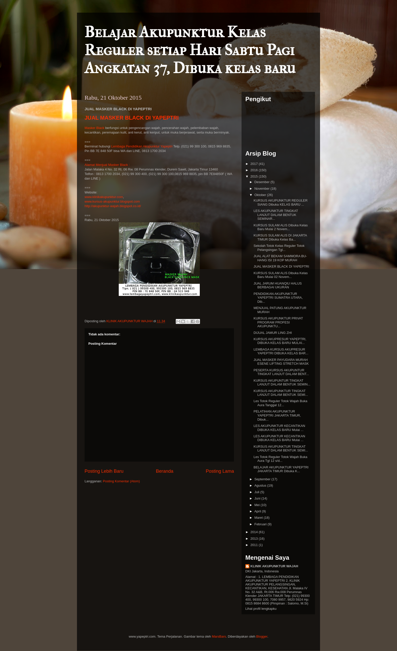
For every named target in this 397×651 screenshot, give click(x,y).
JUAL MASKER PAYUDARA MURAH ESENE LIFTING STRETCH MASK (281, 362)
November (262, 188)
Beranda (164, 471)
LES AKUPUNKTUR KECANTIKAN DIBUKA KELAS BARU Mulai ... (279, 428)
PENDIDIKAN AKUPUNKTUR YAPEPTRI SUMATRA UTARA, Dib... (278, 297)
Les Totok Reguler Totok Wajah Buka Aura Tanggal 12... (280, 403)
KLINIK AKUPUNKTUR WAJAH (274, 566)
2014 (254, 532)
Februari (261, 524)
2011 (254, 545)
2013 (254, 538)
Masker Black (94, 128)
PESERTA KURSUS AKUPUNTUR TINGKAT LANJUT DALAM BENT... (281, 372)
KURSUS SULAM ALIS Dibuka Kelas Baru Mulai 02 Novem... (280, 275)
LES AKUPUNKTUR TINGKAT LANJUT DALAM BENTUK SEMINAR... (275, 215)
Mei (257, 505)
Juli (257, 492)
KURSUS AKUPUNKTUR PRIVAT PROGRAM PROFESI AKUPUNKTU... (278, 322)
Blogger (261, 636)
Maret (259, 517)
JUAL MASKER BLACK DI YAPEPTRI (132, 118)
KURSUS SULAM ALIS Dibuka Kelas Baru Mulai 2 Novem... (280, 227)
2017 (254, 164)
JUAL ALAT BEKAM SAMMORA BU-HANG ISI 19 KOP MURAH (280, 258)
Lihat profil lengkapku (260, 609)
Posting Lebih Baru (104, 471)
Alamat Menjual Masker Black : (107, 165)
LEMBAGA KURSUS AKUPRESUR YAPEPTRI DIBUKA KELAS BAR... (280, 351)
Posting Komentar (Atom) (121, 481)
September (262, 479)
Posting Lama (220, 471)
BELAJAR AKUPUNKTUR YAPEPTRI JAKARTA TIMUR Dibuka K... (280, 469)
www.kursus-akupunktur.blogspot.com (112, 201)
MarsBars (219, 636)
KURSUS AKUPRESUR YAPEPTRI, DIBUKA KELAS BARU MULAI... (279, 341)
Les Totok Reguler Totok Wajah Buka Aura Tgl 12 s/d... (280, 459)
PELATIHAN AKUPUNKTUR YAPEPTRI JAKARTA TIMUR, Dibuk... (277, 415)
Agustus (260, 485)
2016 (254, 170)
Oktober (260, 195)
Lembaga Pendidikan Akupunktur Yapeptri (142, 146)
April (258, 511)
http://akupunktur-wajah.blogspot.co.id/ (113, 206)
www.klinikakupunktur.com (104, 197)
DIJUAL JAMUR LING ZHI (272, 333)
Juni (257, 498)
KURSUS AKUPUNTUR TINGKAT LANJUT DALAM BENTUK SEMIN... (281, 382)
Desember (262, 182)
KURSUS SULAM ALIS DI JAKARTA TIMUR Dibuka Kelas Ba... (280, 237)
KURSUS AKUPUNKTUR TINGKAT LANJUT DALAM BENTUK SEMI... (280, 393)
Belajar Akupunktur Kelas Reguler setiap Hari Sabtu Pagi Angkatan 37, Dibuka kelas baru (190, 50)
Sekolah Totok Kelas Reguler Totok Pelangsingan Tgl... (278, 248)
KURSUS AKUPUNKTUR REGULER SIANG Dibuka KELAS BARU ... (280, 202)
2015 (254, 176)
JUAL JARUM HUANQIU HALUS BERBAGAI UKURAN (277, 285)
